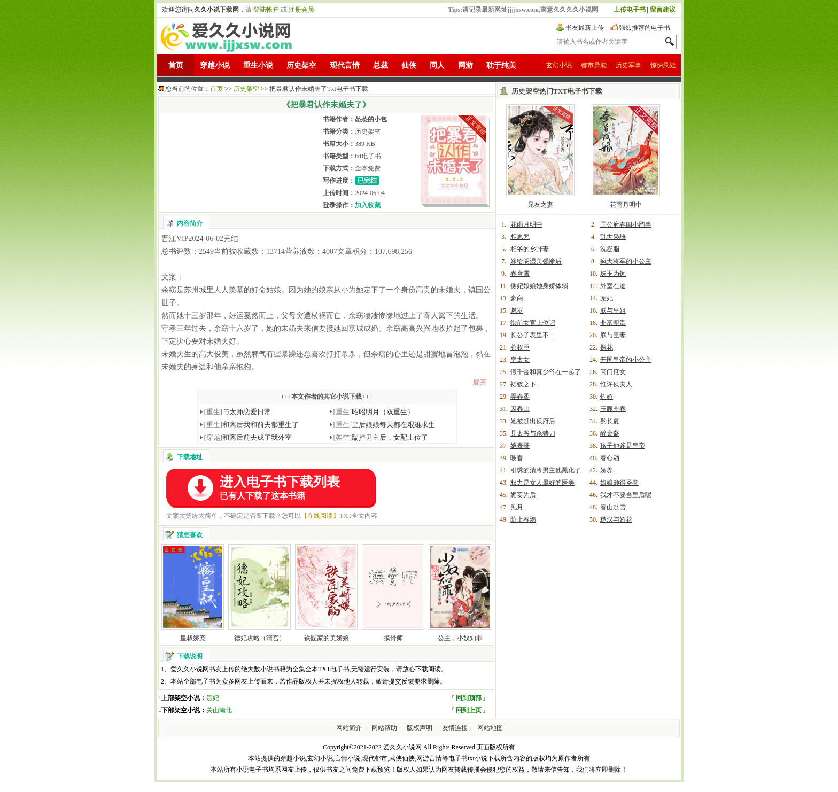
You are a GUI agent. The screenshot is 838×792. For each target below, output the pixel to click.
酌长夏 (609, 421)
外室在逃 (613, 286)
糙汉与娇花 (616, 519)
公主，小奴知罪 (460, 638)
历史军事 (628, 65)
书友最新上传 (584, 28)
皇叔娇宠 (193, 638)
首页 (175, 65)
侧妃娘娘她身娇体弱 (539, 286)
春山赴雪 (613, 507)
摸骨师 (393, 638)
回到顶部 (469, 698)
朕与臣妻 (613, 335)
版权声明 (419, 728)
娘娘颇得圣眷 (619, 482)
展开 (479, 382)
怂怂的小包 (371, 119)
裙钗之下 (523, 384)
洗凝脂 (609, 249)
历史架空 (301, 65)
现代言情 (345, 65)
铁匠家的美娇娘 (326, 638)
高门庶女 (613, 372)
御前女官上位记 (532, 323)
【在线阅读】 (320, 515)
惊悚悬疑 (663, 65)
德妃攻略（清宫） (259, 638)
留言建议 (663, 9)
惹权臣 (520, 347)
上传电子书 (630, 9)
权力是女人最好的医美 (542, 482)
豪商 (516, 298)
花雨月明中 (626, 204)
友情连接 (455, 728)
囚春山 (520, 409)
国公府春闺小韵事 (625, 224)
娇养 (606, 470)
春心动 (609, 458)
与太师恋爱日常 (237, 412)
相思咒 (520, 236)
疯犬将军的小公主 (625, 261)
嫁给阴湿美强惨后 (536, 261)
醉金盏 (609, 433)
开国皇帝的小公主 (625, 359)
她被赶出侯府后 (532, 421)
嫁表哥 (520, 445)
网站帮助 (384, 728)
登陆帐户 (266, 9)
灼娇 (606, 396)
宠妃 (606, 298)
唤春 (516, 458)
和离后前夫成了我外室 (248, 437)
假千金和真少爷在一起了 (545, 372)
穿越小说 (215, 65)
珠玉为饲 (613, 273)
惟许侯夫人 (616, 384)
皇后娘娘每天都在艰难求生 (384, 425)
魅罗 (516, 310)
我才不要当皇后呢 (625, 495)
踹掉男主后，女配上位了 (381, 437)
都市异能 (594, 65)
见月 (516, 507)
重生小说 (258, 65)
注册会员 (301, 9)
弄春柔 (520, 396)
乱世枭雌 (613, 236)
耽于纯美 (501, 65)
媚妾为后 (523, 495)
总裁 (380, 65)
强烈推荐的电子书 (644, 28)
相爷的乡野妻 (529, 249)
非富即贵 (613, 323)
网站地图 (490, 728)
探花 (606, 347)
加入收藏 (368, 205)
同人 (437, 65)
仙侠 (408, 65)
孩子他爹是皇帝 (622, 445)
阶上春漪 (523, 519)
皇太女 (520, 359)
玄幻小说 (559, 65)
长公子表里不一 (532, 335)
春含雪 (520, 273)
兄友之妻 (540, 204)
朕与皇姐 (613, 310)
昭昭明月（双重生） (374, 412)
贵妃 (212, 698)
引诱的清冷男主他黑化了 (545, 470)
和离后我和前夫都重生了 (251, 425)
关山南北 (219, 710)
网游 (465, 65)
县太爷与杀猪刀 (532, 433)
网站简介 (349, 728)
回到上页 (469, 710)
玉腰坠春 (613, 409)
